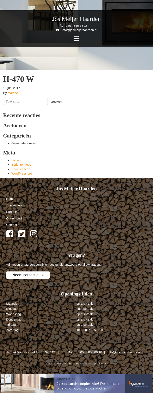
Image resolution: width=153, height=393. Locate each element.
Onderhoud (14, 218)
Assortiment (14, 205)
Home (10, 198)
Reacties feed (20, 169)
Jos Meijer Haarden (76, 18)
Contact (11, 225)
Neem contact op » (28, 275)
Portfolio (12, 211)
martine (13, 93)
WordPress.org (21, 173)
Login (15, 160)
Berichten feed (21, 164)
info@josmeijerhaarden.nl (125, 352)
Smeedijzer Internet (96, 363)
